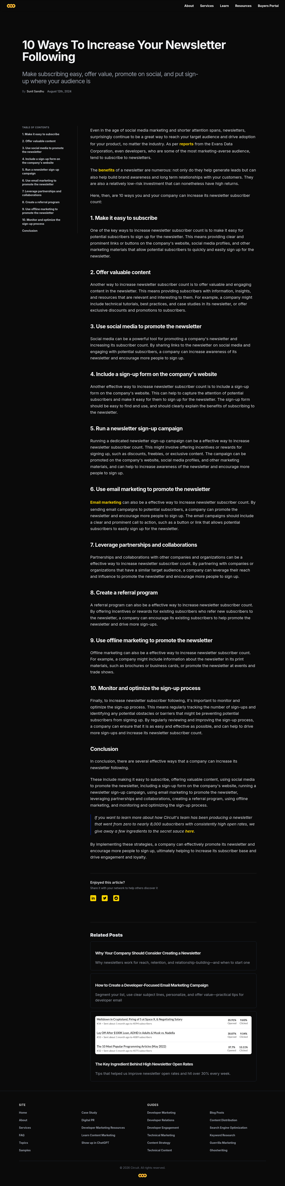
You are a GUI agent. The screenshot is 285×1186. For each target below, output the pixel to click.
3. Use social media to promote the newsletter (43, 149)
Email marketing (105, 502)
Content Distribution (223, 1120)
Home (23, 1112)
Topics (23, 1142)
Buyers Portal (268, 6)
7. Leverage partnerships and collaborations (41, 193)
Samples (25, 1150)
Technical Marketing (161, 1135)
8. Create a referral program (41, 202)
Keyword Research (222, 1135)
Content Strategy (158, 1142)
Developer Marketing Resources (103, 1127)
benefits (107, 170)
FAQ (22, 1135)
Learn (224, 6)
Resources (243, 6)
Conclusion (29, 230)
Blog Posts (217, 1112)
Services (207, 6)
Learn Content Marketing (98, 1135)
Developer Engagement (163, 1127)
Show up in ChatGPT (95, 1142)
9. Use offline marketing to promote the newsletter (40, 210)
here (189, 831)
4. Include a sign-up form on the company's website (41, 160)
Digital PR (88, 1120)
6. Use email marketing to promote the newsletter (39, 182)
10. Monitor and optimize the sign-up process (41, 221)
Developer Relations (160, 1120)
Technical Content (159, 1150)
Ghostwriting (218, 1150)
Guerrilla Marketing (223, 1142)
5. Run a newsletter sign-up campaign (40, 171)
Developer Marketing (161, 1112)
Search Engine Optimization (228, 1127)
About (189, 6)
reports (187, 144)
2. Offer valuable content (39, 141)
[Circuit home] (11, 6)
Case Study (89, 1112)
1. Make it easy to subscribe (40, 134)
